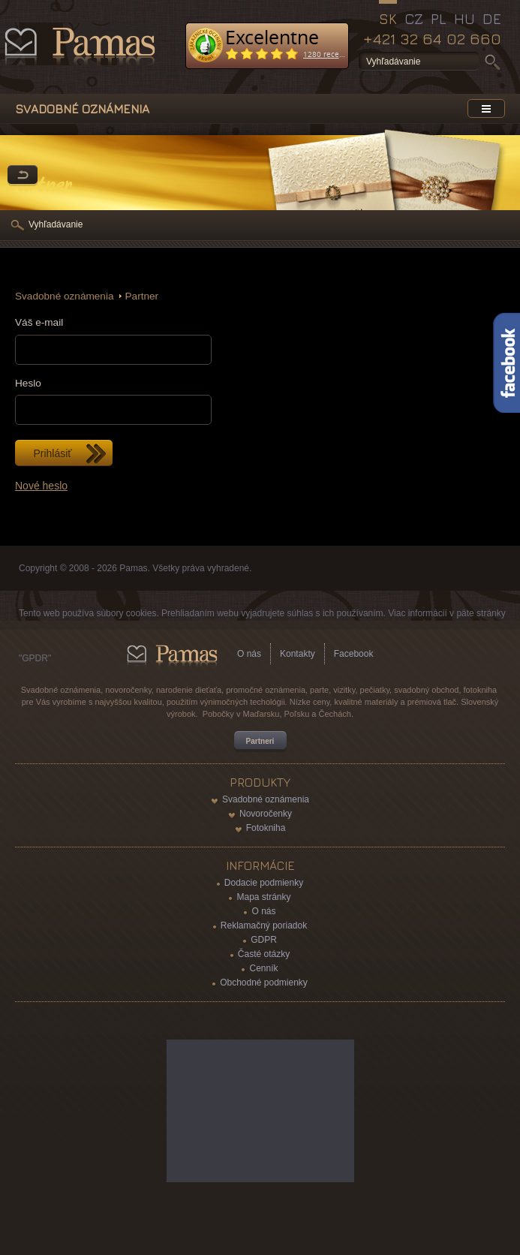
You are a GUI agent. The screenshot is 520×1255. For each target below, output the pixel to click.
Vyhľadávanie (56, 224)
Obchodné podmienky (264, 982)
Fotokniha (266, 828)
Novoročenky (265, 813)
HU (464, 19)
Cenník (263, 968)
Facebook (354, 654)
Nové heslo (41, 486)
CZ (413, 19)
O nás (249, 654)
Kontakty (297, 654)
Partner (142, 296)
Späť (23, 175)
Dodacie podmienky (263, 882)
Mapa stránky (263, 897)
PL (438, 19)
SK (388, 19)
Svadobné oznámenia (64, 296)
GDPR (264, 939)
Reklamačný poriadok (264, 925)
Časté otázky (264, 954)
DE (491, 19)
